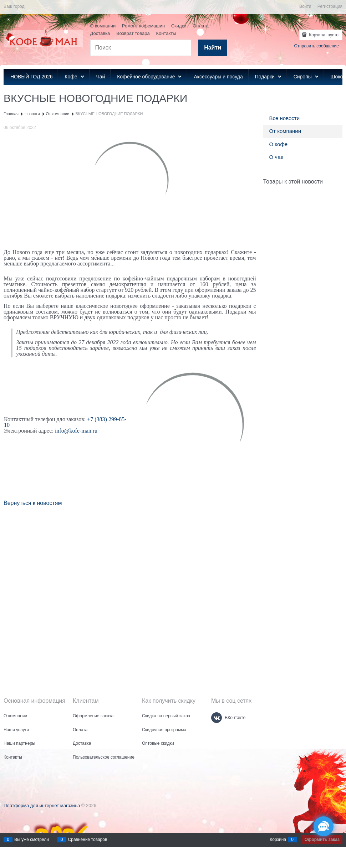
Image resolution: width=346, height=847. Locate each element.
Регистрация (329, 6)
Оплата (201, 26)
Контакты (166, 33)
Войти (305, 6)
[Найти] (212, 48)
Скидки (179, 26)
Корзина (278, 839)
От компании (285, 131)
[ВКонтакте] (216, 717)
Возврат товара (133, 33)
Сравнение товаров (87, 839)
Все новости (284, 118)
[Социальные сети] (324, 826)
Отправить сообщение (316, 45)
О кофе (278, 144)
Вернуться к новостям (33, 503)
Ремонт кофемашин (143, 26)
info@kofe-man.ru (76, 431)
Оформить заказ (322, 839)
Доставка (100, 33)
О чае (276, 157)
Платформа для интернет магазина (42, 805)
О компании (103, 26)
